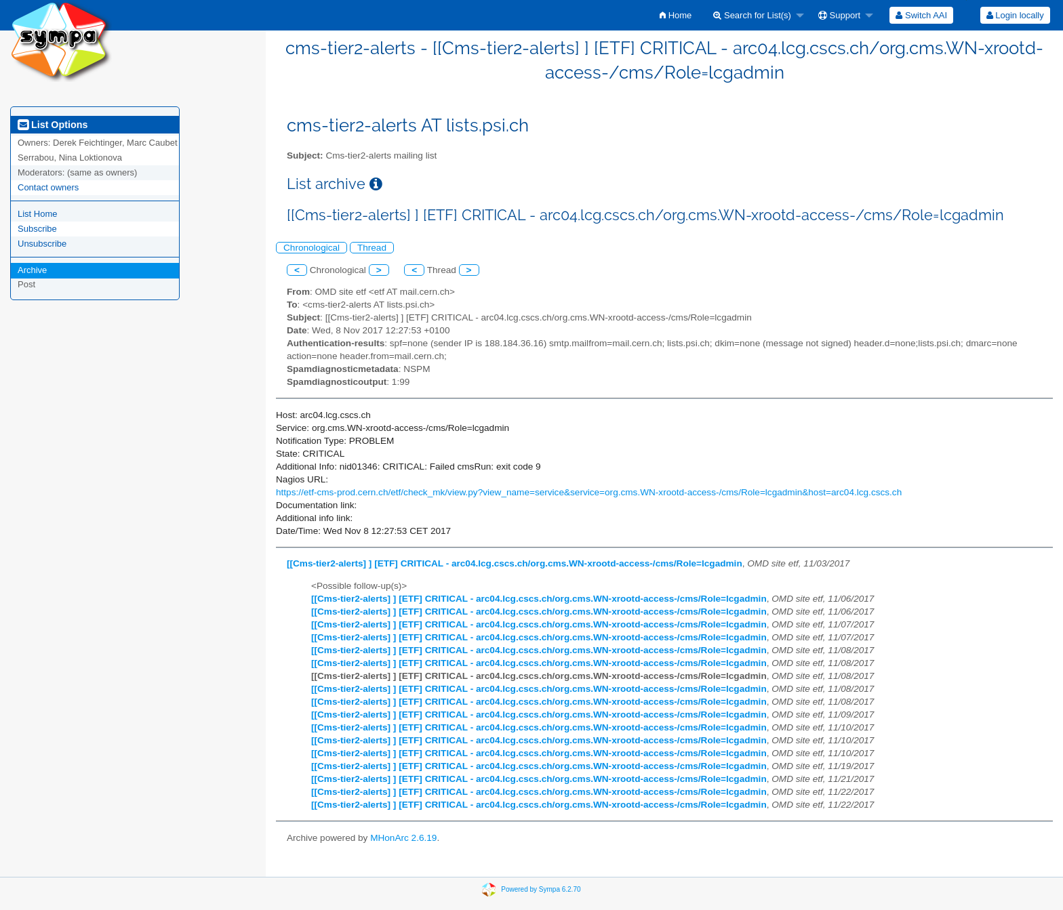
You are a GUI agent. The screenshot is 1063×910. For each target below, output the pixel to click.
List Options (52, 124)
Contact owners (48, 187)
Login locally (1015, 15)
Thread (371, 248)
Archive (32, 270)
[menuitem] (675, 15)
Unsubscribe (42, 244)
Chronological (311, 248)
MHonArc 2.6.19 (403, 838)
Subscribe (37, 229)
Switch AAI (921, 15)
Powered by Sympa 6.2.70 (540, 888)
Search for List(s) (752, 15)
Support (839, 15)
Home (675, 15)
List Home (38, 214)
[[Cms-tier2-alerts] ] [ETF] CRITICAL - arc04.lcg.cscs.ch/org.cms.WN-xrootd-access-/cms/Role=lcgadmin (514, 563)
